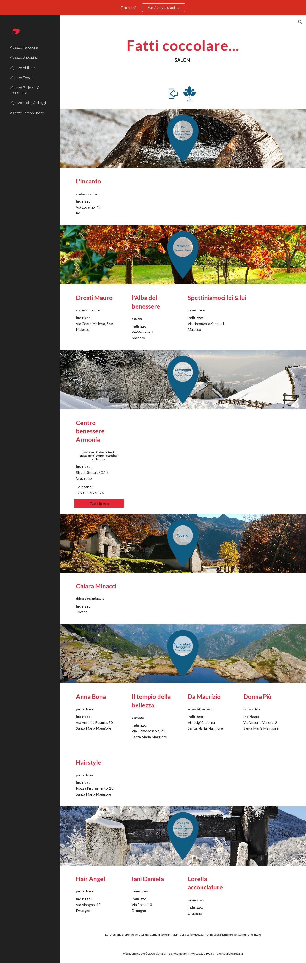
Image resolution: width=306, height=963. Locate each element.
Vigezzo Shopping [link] (24, 57)
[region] (153, 7)
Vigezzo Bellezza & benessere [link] (25, 89)
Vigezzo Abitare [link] (22, 67)
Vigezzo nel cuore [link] (24, 47)
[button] (300, 22)
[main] (183, 50)
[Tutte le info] (99, 503)
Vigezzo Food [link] (20, 77)
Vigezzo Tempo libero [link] (27, 112)
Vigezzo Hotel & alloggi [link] (28, 102)
